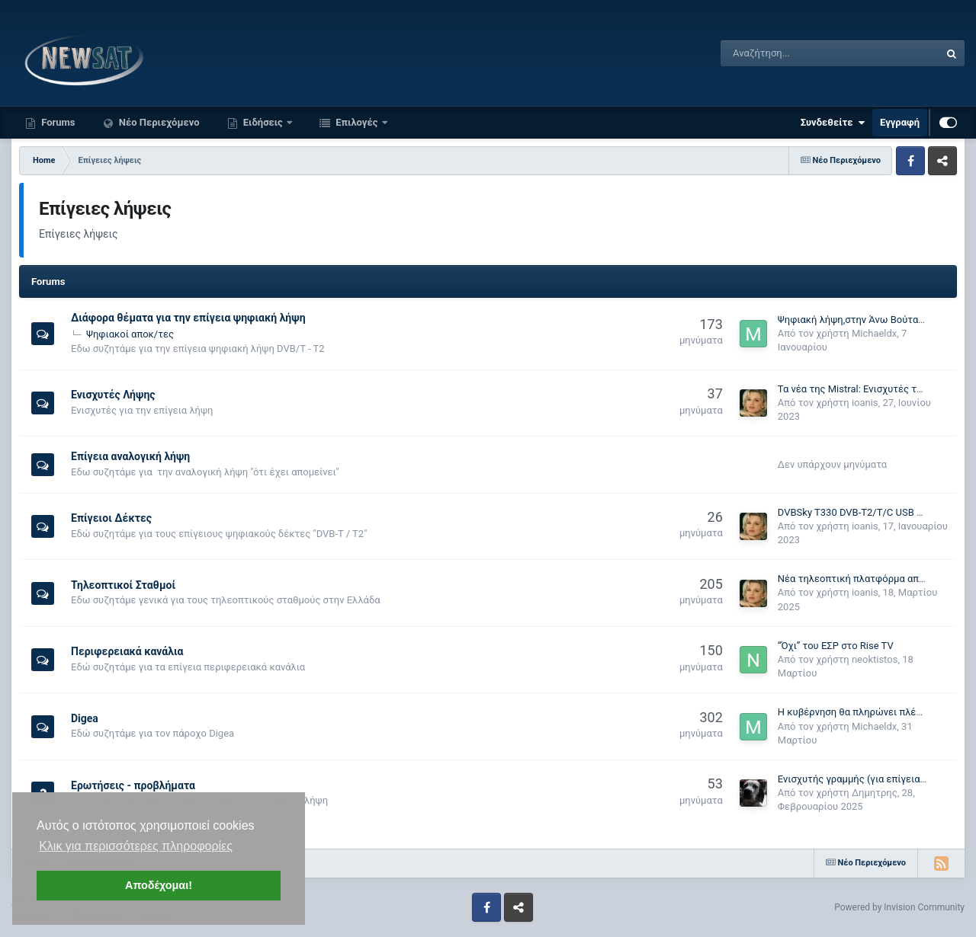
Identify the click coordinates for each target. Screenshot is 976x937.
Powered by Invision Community (899, 907)
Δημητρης (874, 792)
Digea (84, 718)
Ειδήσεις (263, 122)
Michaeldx (874, 333)
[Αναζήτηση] (791, 53)
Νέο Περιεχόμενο (158, 122)
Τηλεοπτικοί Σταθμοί (123, 585)
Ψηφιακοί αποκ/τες (130, 334)
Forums (57, 122)
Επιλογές (356, 122)
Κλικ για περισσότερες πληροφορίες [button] (136, 845)
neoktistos (874, 659)
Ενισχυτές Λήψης (113, 395)
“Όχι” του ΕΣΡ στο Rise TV (836, 645)
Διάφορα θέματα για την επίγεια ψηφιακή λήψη (188, 318)
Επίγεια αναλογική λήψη (130, 456)
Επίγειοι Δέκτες (111, 518)
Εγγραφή (900, 122)
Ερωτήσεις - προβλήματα (133, 785)
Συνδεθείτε (833, 122)
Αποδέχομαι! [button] (158, 885)
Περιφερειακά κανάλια (127, 651)
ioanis (865, 402)
